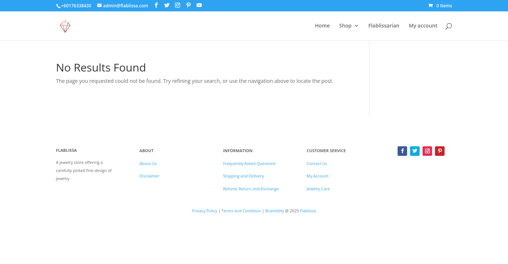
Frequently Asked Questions (249, 163)
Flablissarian (383, 26)
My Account (318, 176)
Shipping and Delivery (243, 176)
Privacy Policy (205, 210)
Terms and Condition (241, 210)
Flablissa (308, 210)
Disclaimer (149, 176)
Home (322, 26)
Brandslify (275, 210)
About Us (148, 163)
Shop (345, 26)
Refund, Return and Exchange (251, 188)
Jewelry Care (318, 188)
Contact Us (317, 163)
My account (423, 26)
